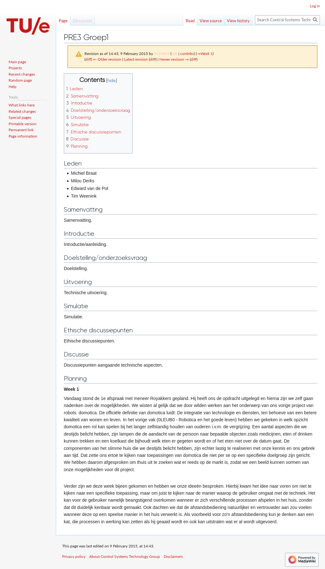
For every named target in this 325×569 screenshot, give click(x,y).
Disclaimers (173, 556)
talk (174, 53)
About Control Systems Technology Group (124, 556)
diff (88, 59)
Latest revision (136, 59)
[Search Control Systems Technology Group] (287, 19)
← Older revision (107, 59)
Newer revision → (174, 59)
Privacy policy (73, 556)
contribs (187, 53)
